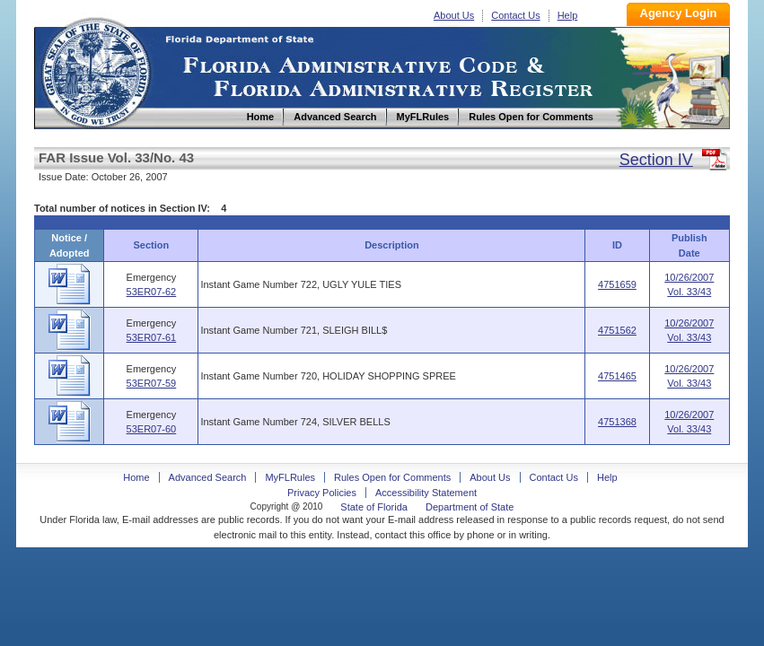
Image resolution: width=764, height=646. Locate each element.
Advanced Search (208, 477)
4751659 (617, 284)
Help (568, 15)
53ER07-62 (152, 291)
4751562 (617, 330)
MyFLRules (290, 477)
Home (95, 70)
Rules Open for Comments (392, 477)
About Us (454, 15)
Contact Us (515, 15)
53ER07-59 (152, 383)
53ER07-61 (152, 337)
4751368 (617, 421)
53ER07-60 (152, 428)
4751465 (617, 376)
